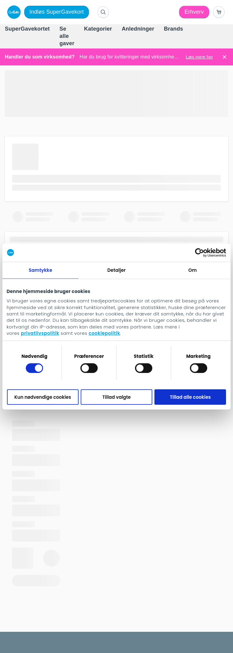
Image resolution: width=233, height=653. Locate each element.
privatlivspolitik (40, 333)
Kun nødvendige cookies (42, 397)
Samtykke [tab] (40, 270)
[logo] (13, 12)
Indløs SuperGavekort (56, 12)
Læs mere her (199, 57)
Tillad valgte (116, 397)
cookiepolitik (104, 333)
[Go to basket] (219, 12)
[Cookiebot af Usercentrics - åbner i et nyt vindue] (199, 252)
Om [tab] (192, 270)
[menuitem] (27, 29)
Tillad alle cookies (190, 397)
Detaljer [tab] (116, 270)
